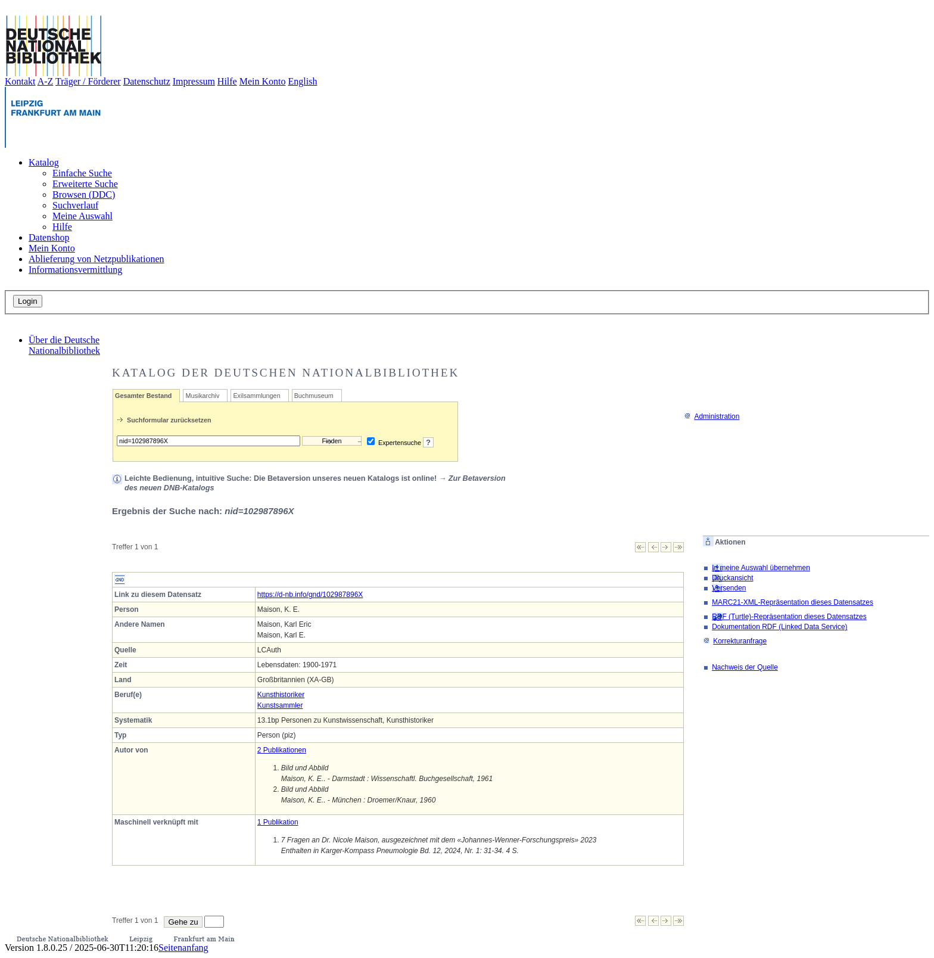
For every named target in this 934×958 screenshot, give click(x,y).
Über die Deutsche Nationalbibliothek (64, 345)
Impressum (194, 81)
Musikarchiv (202, 395)
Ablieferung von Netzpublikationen (96, 259)
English (302, 81)
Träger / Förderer (88, 81)
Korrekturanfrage (735, 641)
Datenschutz (146, 81)
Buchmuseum (314, 395)
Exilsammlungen (256, 395)
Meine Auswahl (82, 216)
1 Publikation (277, 822)
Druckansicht (732, 578)
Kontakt (20, 81)
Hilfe (227, 81)
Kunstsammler (280, 705)
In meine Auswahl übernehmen (761, 568)
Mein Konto (262, 81)
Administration (711, 416)
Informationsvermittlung (75, 270)
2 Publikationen (281, 750)
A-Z (46, 81)
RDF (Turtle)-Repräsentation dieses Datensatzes (789, 616)
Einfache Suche (82, 173)
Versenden (729, 588)
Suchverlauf (75, 205)
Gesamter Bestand (143, 395)
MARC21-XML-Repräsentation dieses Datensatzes (792, 602)
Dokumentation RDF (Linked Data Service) (779, 627)
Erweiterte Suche (85, 184)
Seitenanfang (183, 948)
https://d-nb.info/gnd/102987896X (310, 594)
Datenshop (49, 237)
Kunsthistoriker (280, 694)
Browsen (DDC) (83, 194)
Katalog (44, 162)
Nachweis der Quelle (745, 667)
